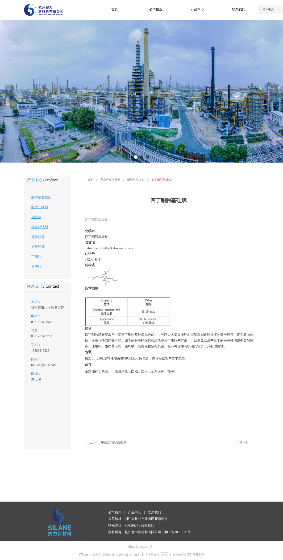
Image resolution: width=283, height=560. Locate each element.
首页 (90, 179)
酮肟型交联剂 (135, 179)
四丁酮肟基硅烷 (161, 179)
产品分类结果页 (110, 179)
